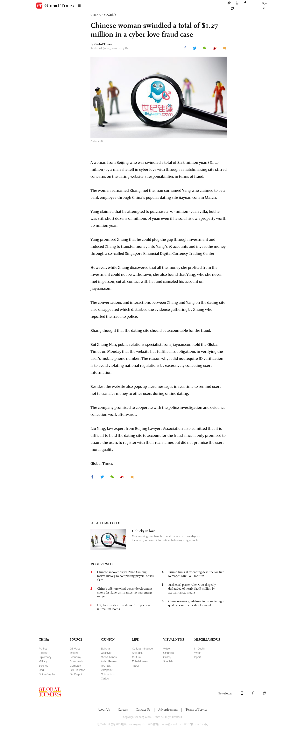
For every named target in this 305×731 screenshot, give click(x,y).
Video (166, 648)
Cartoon (105, 678)
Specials (168, 661)
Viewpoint (106, 669)
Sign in (264, 5)
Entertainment (140, 661)
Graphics (168, 652)
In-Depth (199, 648)
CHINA (95, 15)
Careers (123, 709)
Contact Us (143, 709)
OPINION (108, 639)
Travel (135, 665)
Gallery (167, 657)
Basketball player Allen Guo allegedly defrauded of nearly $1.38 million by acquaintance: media (192, 588)
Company (75, 665)
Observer (106, 652)
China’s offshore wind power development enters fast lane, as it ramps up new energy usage (124, 592)
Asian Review (109, 661)
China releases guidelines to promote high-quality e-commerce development (196, 603)
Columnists (108, 674)
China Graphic (47, 674)
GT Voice (75, 648)
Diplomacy (45, 657)
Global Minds (109, 657)
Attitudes (137, 652)
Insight (74, 652)
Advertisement (168, 709)
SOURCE (76, 639)
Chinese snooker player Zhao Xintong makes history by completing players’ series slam (125, 576)
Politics (43, 648)
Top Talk (105, 665)
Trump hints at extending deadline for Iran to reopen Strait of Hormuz (196, 574)
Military (43, 661)
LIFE (135, 639)
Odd (41, 669)
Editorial (105, 648)
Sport (197, 657)
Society (43, 652)
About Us (104, 709)
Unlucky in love (143, 531)
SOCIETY (110, 15)
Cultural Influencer (142, 648)
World (197, 652)
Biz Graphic (76, 674)
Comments (76, 661)
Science (43, 665)
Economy (75, 657)
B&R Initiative (77, 669)
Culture (136, 657)
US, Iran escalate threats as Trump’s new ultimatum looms (123, 607)
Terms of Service (196, 709)
